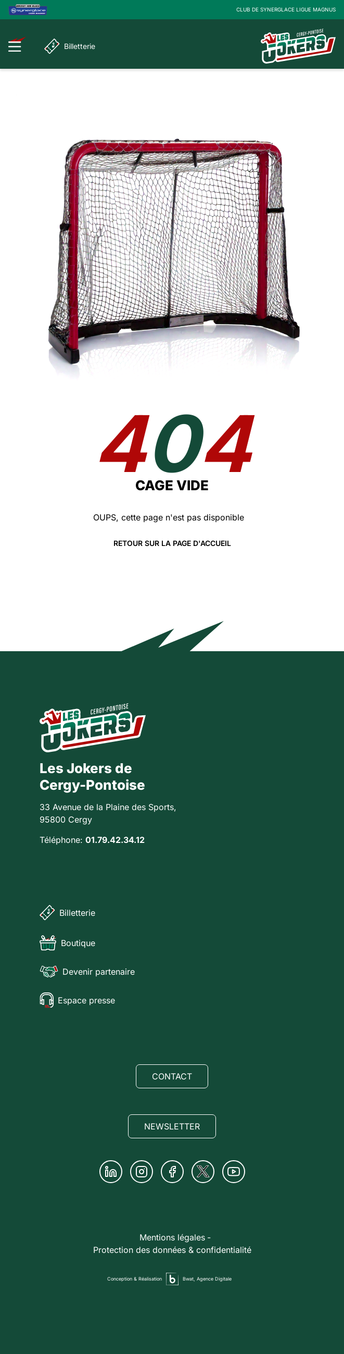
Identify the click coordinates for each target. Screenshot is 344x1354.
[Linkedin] (110, 1171)
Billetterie (69, 46)
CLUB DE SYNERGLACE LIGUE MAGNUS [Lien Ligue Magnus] (286, 9)
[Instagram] (141, 1171)
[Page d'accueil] (298, 46)
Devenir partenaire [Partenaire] (87, 971)
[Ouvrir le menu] (17, 44)
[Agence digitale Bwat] (172, 1279)
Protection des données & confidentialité (172, 1250)
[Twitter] (203, 1171)
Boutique (67, 943)
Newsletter (172, 1126)
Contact (172, 1076)
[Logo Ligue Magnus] (27, 9)
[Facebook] (172, 1171)
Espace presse (77, 1000)
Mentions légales (172, 1237)
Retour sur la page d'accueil (172, 543)
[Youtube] (233, 1171)
